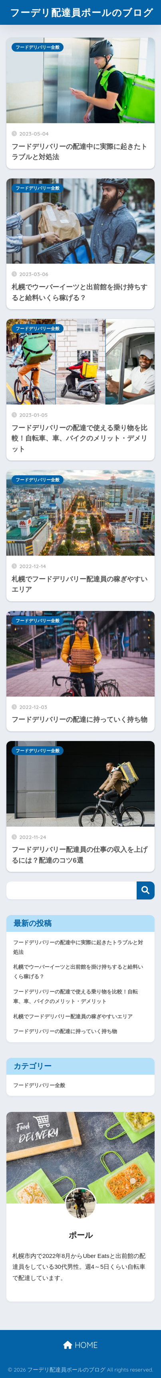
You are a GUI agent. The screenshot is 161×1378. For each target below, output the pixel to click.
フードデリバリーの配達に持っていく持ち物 (65, 1031)
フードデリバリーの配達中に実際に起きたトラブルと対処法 (78, 947)
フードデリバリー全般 (38, 47)
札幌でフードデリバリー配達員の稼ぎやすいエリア (73, 1016)
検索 (146, 890)
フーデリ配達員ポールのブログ (81, 12)
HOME (80, 1345)
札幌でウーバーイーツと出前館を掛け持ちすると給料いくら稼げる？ (78, 971)
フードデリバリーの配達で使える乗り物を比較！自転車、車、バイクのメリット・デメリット (75, 996)
